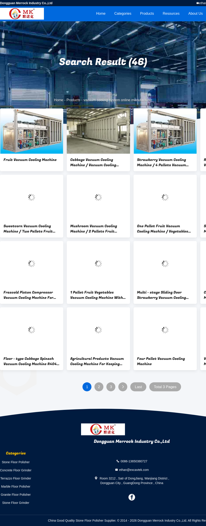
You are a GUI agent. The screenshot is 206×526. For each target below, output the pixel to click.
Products (147, 13)
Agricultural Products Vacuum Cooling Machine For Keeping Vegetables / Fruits (97, 361)
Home (101, 13)
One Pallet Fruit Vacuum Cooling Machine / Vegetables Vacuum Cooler (162, 228)
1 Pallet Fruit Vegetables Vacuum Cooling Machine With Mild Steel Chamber (96, 295)
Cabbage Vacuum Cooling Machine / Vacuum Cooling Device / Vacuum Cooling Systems (93, 162)
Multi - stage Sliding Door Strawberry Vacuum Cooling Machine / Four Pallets (161, 295)
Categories (122, 13)
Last (138, 387)
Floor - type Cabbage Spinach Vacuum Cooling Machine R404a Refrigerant (31, 361)
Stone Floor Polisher (16, 462)
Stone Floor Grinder (15, 502)
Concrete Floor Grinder (15, 470)
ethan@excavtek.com (134, 469)
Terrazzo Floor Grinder (15, 478)
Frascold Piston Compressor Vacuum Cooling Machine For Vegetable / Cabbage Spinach (29, 295)
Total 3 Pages (165, 387)
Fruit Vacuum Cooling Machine (30, 159)
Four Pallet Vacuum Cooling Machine (161, 361)
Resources (171, 13)
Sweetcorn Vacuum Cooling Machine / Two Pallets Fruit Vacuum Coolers (28, 228)
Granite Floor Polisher (16, 494)
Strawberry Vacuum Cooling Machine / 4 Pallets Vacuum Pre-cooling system (161, 162)
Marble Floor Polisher (15, 486)
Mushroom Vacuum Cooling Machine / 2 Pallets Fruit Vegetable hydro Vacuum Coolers (93, 228)
